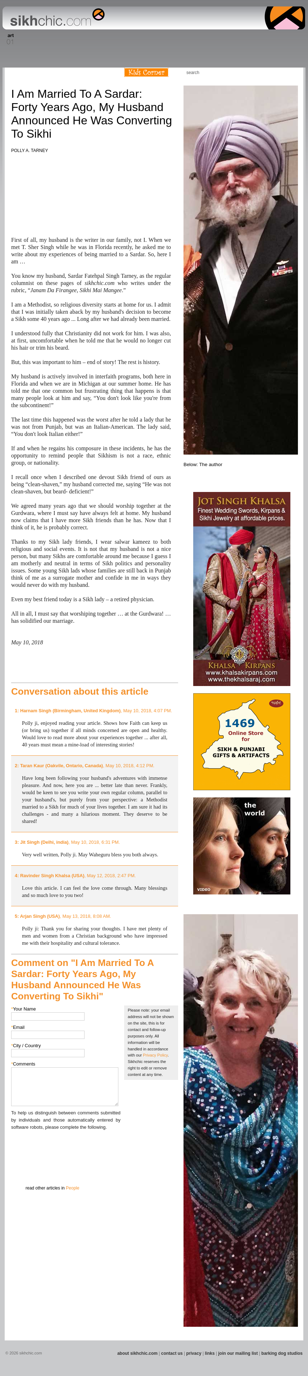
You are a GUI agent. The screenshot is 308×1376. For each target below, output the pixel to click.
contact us (172, 1353)
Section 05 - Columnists (86, 39)
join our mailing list (238, 1353)
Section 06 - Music (108, 39)
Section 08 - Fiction (136, 39)
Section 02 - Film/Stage (27, 39)
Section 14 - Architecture (249, 39)
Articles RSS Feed (290, 72)
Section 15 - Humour (274, 39)
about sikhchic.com (137, 1353)
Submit (22, 1168)
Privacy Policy (155, 1055)
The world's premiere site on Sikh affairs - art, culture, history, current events (56, 17)
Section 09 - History (153, 39)
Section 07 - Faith (122, 39)
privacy (193, 1353)
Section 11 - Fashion (188, 39)
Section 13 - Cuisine (225, 39)
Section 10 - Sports (170, 39)
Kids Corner (146, 72)
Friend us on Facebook (268, 72)
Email (17, 1027)
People (72, 1188)
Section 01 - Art (8, 39)
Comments (23, 1064)
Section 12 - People (207, 39)
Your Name (23, 1009)
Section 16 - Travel (291, 39)
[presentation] (66, 1145)
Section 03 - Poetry (48, 39)
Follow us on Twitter (279, 72)
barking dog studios (282, 1353)
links (209, 1353)
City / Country (26, 1045)
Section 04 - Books (64, 39)
